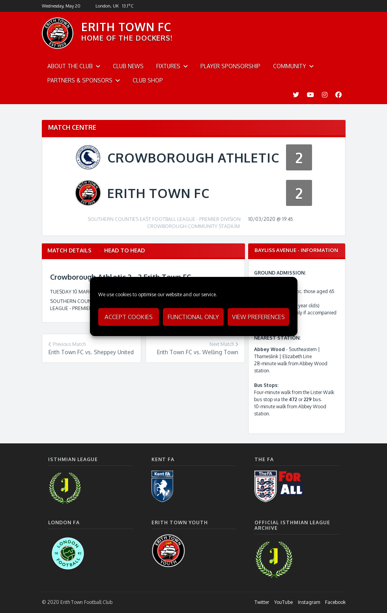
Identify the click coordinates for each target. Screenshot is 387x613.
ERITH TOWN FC (126, 27)
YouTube (283, 602)
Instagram (309, 602)
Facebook (335, 602)
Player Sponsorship (230, 66)
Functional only (193, 317)
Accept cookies (129, 317)
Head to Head (124, 250)
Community (289, 66)
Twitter (261, 602)
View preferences (258, 317)
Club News (128, 66)
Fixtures (168, 66)
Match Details (69, 250)
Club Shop (148, 80)
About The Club (70, 66)
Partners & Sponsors (79, 80)
